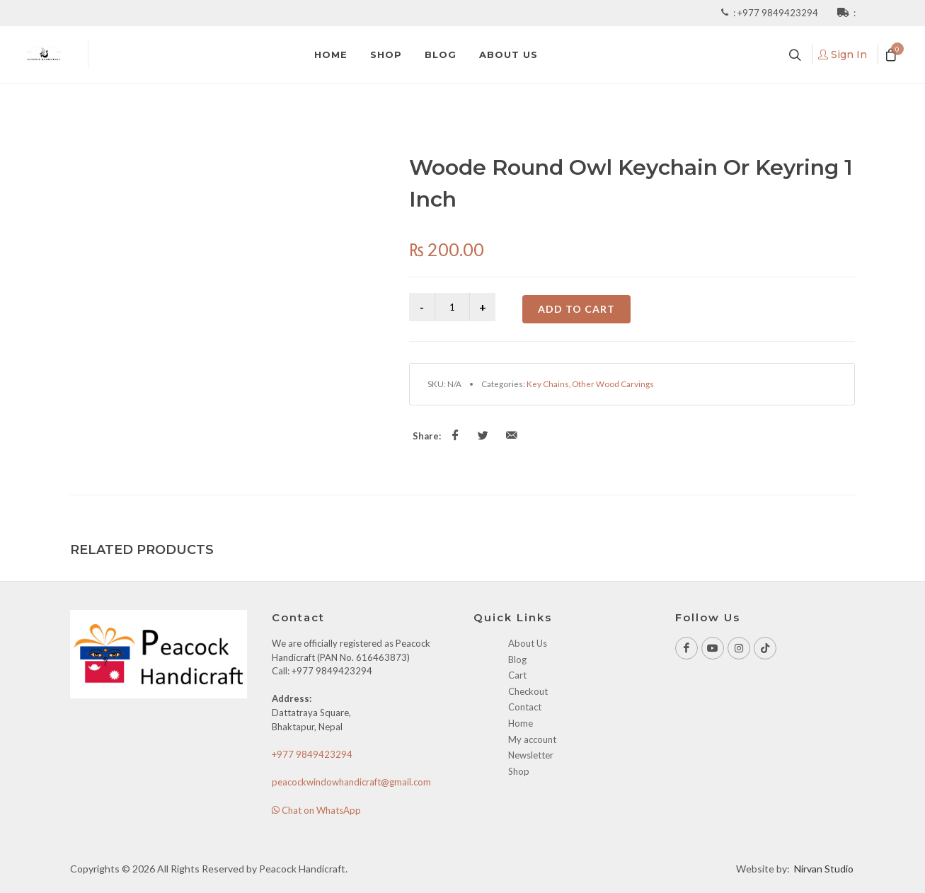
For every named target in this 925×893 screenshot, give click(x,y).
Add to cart (576, 309)
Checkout (528, 691)
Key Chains (548, 383)
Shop (518, 771)
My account (532, 739)
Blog (517, 659)
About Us (527, 643)
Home (520, 723)
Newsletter (530, 755)
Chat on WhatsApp (316, 810)
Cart (517, 675)
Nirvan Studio (824, 869)
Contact (524, 707)
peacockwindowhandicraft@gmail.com (351, 782)
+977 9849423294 (778, 12)
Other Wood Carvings (613, 383)
